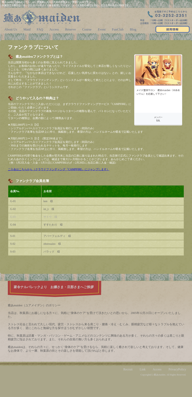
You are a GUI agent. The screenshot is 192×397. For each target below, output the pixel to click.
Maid (27, 29)
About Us (10, 29)
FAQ (40, 29)
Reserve (70, 29)
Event (102, 29)
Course (86, 29)
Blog (133, 29)
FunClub (118, 29)
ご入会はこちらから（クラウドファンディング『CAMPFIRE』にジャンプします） (58, 169)
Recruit (128, 369)
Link (143, 369)
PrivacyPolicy (177, 369)
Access (54, 29)
